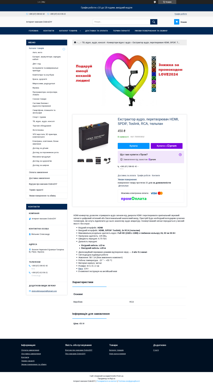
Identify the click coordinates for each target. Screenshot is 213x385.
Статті (156, 350)
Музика (36, 88)
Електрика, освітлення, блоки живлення (45, 142)
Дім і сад (37, 64)
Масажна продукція (41, 157)
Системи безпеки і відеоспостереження (42, 104)
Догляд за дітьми (40, 148)
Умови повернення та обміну (151, 31)
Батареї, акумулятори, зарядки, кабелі (47, 58)
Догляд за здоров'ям (42, 161)
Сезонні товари (39, 99)
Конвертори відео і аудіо (119, 42)
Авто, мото (37, 52)
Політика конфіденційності (129, 381)
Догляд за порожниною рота (46, 152)
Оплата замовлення (38, 172)
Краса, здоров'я (40, 79)
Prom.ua (120, 376)
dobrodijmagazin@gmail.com (44, 291)
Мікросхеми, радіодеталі (44, 83)
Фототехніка (38, 130)
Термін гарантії (121, 31)
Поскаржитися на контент (107, 381)
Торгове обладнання (42, 126)
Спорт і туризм (39, 117)
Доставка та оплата (96, 31)
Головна (33, 31)
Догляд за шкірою (41, 165)
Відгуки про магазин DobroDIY (43, 184)
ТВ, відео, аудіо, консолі (93, 42)
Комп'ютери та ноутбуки (43, 75)
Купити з (166, 146)
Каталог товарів (68, 31)
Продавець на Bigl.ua (106, 379)
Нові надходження (117, 354)
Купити (134, 146)
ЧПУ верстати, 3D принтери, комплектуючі (45, 135)
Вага (80, 268)
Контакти (48, 31)
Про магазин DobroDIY (75, 354)
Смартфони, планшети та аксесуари (44, 111)
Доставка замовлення (39, 178)
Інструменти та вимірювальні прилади (45, 69)
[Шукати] (153, 22)
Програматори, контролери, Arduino (45, 93)
